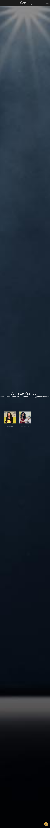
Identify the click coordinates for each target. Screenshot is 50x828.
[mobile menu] (47, 2)
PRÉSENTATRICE (10, 426)
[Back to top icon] (46, 824)
